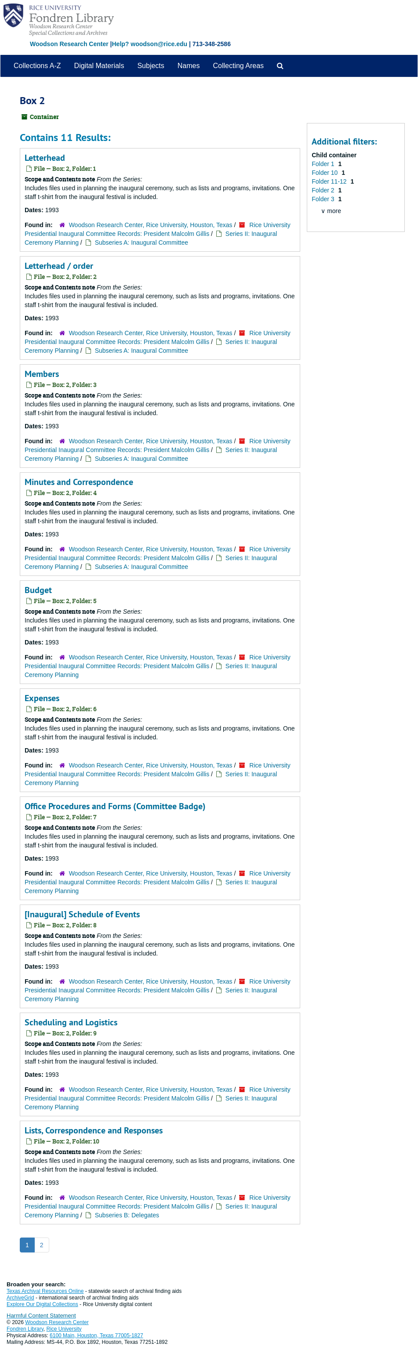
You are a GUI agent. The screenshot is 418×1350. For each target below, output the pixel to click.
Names (189, 65)
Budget (38, 590)
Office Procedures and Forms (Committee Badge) (115, 806)
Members (42, 374)
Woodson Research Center (69, 43)
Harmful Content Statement (41, 1315)
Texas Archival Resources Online (45, 1291)
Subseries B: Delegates (127, 1215)
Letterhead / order (59, 265)
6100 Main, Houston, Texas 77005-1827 (96, 1335)
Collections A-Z (37, 65)
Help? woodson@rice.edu (149, 43)
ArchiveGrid (20, 1298)
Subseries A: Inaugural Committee (141, 242)
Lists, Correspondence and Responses (94, 1130)
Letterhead (45, 157)
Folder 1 (324, 163)
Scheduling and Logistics (71, 1022)
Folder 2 (324, 190)
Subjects (150, 65)
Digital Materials (99, 65)
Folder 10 (325, 172)
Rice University (64, 1329)
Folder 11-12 (330, 181)
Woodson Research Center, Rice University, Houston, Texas (151, 224)
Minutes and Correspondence (79, 482)
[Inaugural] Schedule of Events (82, 914)
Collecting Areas (238, 65)
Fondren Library (25, 1329)
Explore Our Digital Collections (42, 1304)
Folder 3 (324, 199)
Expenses (42, 698)
